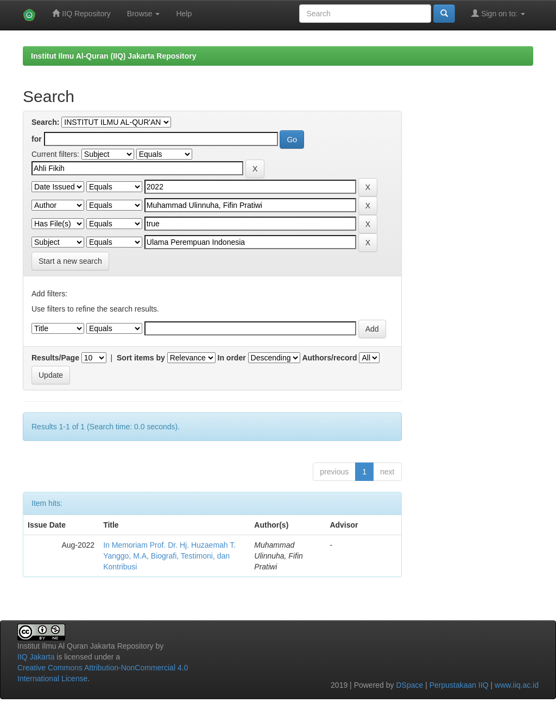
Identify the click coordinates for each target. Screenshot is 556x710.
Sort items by (141, 357)
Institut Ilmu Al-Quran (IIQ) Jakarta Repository (113, 56)
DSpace (409, 685)
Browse (143, 13)
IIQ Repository (81, 13)
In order (232, 357)
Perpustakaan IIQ (459, 685)
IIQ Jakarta (35, 656)
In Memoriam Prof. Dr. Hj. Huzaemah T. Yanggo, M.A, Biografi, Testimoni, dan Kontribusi (169, 556)
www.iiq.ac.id (517, 685)
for (36, 139)
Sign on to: (498, 13)
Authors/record (329, 357)
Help (184, 13)
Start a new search (70, 261)
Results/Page (55, 357)
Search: (45, 122)
